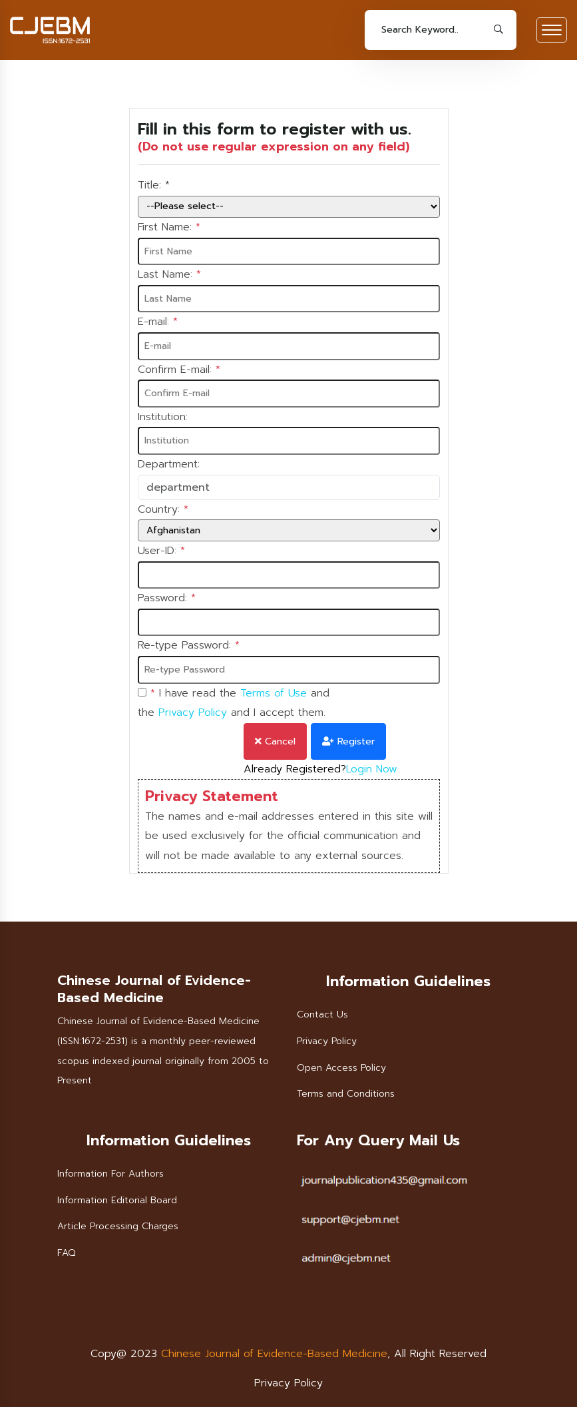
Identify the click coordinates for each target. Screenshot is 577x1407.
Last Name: (169, 275)
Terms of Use (273, 693)
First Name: (169, 228)
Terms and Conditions (346, 1094)
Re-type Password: (189, 646)
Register (348, 741)
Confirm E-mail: (179, 370)
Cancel (275, 741)
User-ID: (161, 551)
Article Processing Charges (117, 1226)
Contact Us (322, 1014)
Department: (169, 464)
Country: (163, 510)
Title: (154, 186)
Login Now (371, 769)
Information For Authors (110, 1174)
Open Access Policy (341, 1068)
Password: (167, 599)
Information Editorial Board (117, 1200)
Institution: (163, 417)
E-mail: (158, 322)
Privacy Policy (192, 712)
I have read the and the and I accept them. (233, 703)
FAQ (66, 1253)
